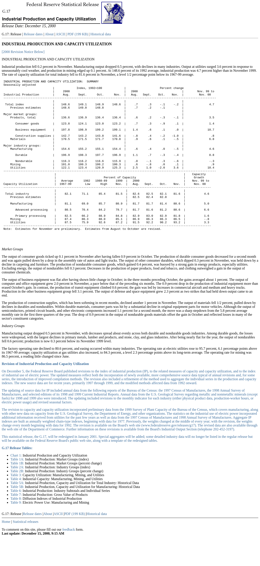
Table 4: (16, 508)
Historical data (100, 34)
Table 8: (16, 527)
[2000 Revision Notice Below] (23, 52)
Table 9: (16, 531)
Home (6, 550)
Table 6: (16, 519)
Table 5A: (17, 511)
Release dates (33, 34)
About (49, 34)
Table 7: (16, 523)
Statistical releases (25, 550)
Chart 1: (16, 484)
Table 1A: (17, 488)
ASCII (60, 34)
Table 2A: (17, 496)
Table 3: (16, 504)
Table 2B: (17, 500)
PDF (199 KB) (77, 34)
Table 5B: (17, 515)
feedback (68, 558)
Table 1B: (17, 492)
